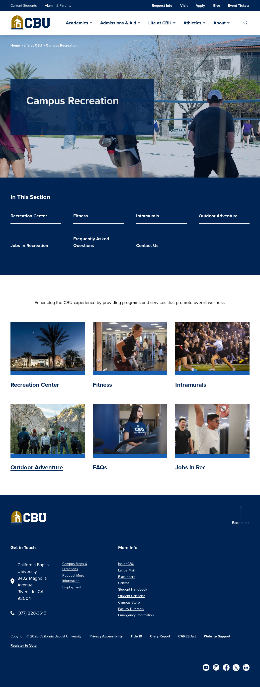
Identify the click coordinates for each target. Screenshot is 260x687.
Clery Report (160, 636)
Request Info (162, 5)
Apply (200, 5)
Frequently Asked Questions (91, 242)
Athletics (192, 23)
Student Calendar (131, 595)
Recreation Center (28, 216)
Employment (71, 587)
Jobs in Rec (190, 467)
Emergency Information (136, 615)
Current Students (23, 5)
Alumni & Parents (58, 5)
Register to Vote (23, 645)
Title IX (136, 636)
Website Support (217, 636)
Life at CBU (160, 23)
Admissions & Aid (118, 23)
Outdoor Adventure (218, 216)
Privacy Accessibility (106, 636)
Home (15, 45)
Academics (77, 23)
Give (216, 5)
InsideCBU (126, 563)
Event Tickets (239, 5)
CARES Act (187, 636)
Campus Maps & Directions (74, 566)
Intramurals (147, 216)
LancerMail (126, 570)
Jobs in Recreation (29, 245)
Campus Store (129, 602)
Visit (184, 5)
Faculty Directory (131, 608)
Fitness (80, 216)
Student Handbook (132, 589)
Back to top (241, 522)
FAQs (100, 467)
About (219, 23)
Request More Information (73, 578)
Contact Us (147, 245)
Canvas (123, 582)
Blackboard (126, 576)
